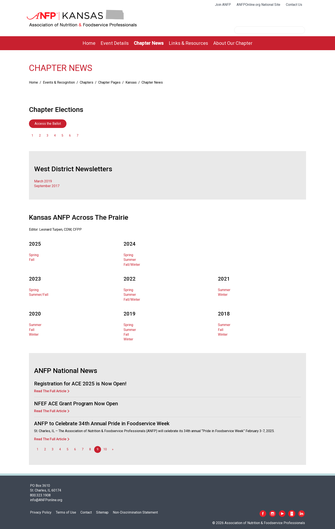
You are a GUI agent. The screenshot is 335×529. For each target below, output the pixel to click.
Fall (31, 260)
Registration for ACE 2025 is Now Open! (80, 384)
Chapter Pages (109, 82)
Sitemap (102, 512)
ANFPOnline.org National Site (258, 5)
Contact (86, 512)
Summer (130, 260)
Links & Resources (188, 43)
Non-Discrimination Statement (135, 512)
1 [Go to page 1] (32, 135)
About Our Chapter (232, 43)
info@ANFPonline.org (46, 500)
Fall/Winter (132, 265)
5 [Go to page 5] (62, 135)
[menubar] (167, 43)
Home (89, 43)
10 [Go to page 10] (105, 449)
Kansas (131, 82)
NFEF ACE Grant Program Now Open (76, 404)
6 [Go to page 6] (70, 135)
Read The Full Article (50, 391)
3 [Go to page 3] (47, 135)
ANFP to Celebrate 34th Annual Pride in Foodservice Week (101, 424)
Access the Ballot (48, 124)
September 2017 (46, 186)
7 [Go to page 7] (77, 135)
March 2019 (43, 181)
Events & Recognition (59, 82)
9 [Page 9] (97, 449)
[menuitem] (89, 43)
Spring (34, 255)
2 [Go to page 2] (40, 135)
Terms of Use (66, 512)
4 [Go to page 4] (55, 135)
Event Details (115, 43)
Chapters (86, 82)
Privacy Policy (40, 512)
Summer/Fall (38, 295)
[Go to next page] (112, 449)
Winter (223, 295)
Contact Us (294, 5)
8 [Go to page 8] (90, 449)
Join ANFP (223, 5)
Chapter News (149, 43)
